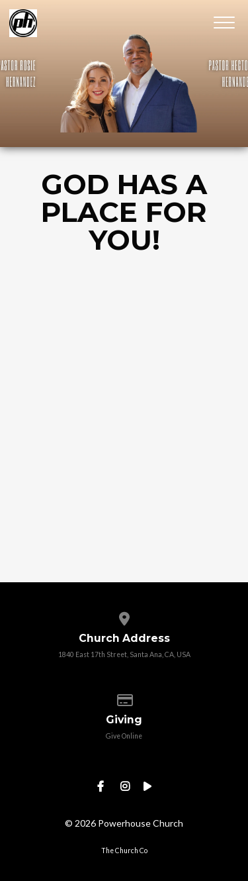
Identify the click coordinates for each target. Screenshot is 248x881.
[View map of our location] (124, 616)
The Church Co (124, 851)
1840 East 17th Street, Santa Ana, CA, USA (124, 654)
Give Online (124, 736)
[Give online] (124, 697)
